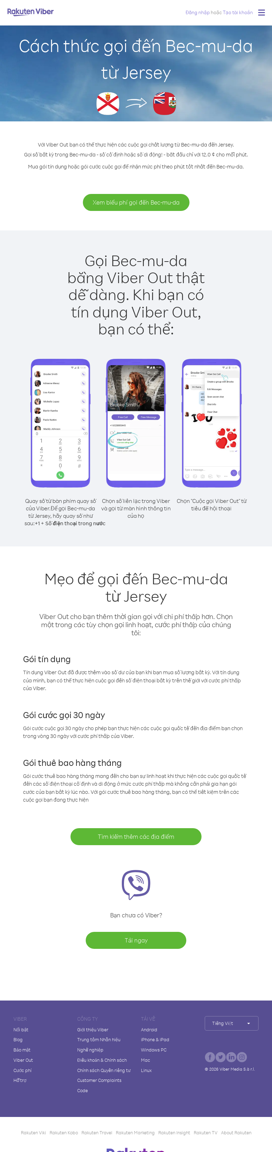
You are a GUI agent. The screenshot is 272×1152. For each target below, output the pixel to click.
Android (149, 1029)
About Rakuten (236, 1132)
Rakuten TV (205, 1132)
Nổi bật (20, 1029)
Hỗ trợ (19, 1080)
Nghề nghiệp (90, 1050)
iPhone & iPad (155, 1039)
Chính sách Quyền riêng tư (104, 1070)
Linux (146, 1070)
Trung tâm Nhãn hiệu (98, 1039)
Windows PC (153, 1050)
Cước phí (22, 1070)
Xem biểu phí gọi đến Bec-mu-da (136, 202)
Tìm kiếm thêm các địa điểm (136, 836)
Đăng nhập (198, 12)
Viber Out (23, 1060)
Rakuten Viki (33, 1132)
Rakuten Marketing (135, 1132)
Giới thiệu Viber (92, 1029)
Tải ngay (136, 940)
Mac (145, 1060)
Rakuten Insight (174, 1132)
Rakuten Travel (96, 1132)
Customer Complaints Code (99, 1085)
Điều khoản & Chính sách (102, 1060)
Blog (18, 1039)
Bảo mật (21, 1050)
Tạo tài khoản (238, 12)
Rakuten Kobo (64, 1132)
